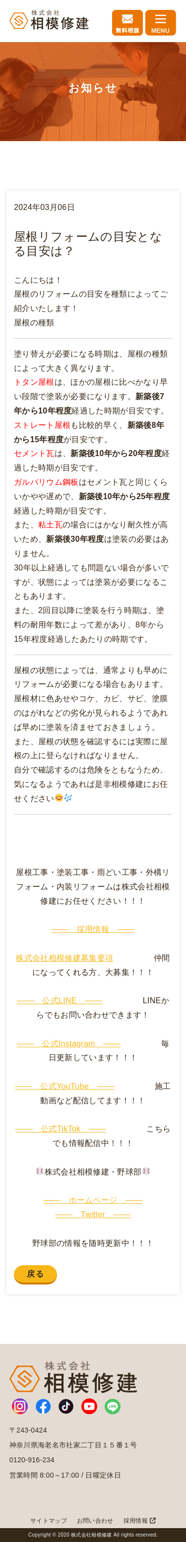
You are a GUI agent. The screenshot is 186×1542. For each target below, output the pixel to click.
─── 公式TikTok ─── (60, 1129)
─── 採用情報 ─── (93, 929)
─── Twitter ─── (93, 1214)
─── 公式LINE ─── (59, 1000)
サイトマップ (48, 1520)
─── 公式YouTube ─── (64, 1086)
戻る (35, 1274)
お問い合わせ (95, 1520)
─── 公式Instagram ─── (69, 1043)
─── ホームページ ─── (93, 1200)
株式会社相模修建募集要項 (64, 958)
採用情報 (140, 1520)
